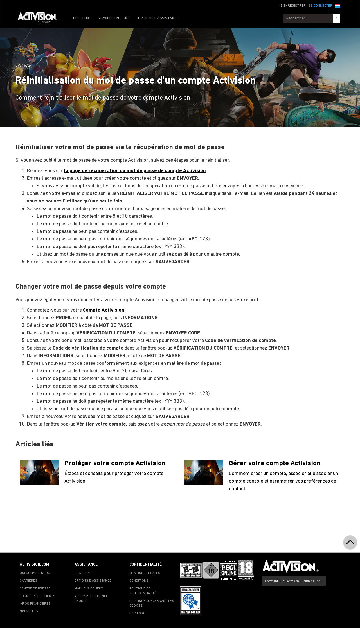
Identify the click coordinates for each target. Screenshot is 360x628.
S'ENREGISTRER (293, 6)
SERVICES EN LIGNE (114, 18)
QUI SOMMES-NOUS (35, 573)
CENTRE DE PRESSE (35, 588)
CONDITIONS (138, 580)
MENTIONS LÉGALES (144, 573)
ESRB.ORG (137, 613)
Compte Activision (103, 310)
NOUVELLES (29, 611)
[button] (337, 5)
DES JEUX (81, 18)
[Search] (336, 18)
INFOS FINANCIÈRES (35, 604)
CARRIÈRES (28, 580)
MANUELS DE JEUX (89, 588)
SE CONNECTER (320, 6)
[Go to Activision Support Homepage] (40, 19)
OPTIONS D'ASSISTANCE (158, 18)
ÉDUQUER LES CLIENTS (37, 596)
